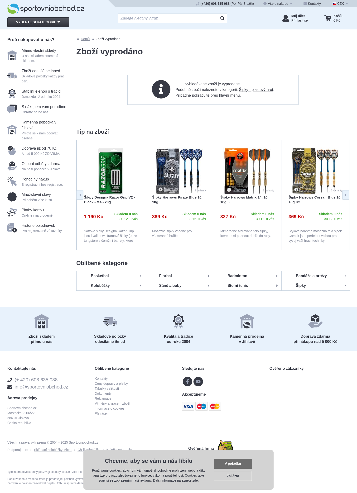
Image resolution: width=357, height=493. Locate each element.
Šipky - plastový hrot (256, 90)
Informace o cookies (110, 408)
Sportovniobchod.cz (83, 442)
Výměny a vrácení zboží (112, 403)
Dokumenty (103, 393)
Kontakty (101, 378)
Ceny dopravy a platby (111, 383)
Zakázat (233, 476)
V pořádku (233, 463)
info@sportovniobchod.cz (41, 386)
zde (195, 480)
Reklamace (103, 398)
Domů (83, 39)
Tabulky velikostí (107, 388)
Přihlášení (102, 413)
